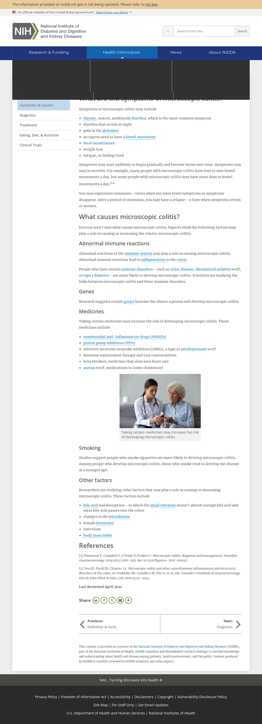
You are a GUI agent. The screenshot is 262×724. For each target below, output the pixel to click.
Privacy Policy (46, 696)
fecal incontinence (99, 143)
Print (95, 600)
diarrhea (138, 118)
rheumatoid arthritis (213, 269)
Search (242, 31)
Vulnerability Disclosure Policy (202, 696)
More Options (128, 600)
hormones (105, 523)
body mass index (97, 535)
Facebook (104, 600)
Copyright (165, 696)
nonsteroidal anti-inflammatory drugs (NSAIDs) (125, 337)
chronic (89, 118)
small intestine (163, 505)
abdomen (110, 130)
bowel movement (141, 137)
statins (89, 368)
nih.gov (151, 4)
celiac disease (181, 269)
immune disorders (137, 269)
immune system (138, 253)
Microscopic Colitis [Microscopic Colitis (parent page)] (40, 84)
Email (120, 600)
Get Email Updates (153, 705)
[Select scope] (167, 31)
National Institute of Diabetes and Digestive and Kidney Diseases (182, 646)
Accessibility (120, 696)
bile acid (90, 505)
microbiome (119, 516)
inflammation (153, 259)
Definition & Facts (34, 95)
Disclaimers (144, 696)
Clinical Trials (31, 145)
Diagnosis (28, 115)
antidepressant (194, 349)
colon (181, 259)
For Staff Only (123, 705)
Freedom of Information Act (83, 696)
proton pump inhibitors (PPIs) (109, 343)
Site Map (100, 705)
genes (129, 301)
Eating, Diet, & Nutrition (39, 135)
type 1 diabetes (96, 275)
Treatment (28, 125)
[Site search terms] (204, 31)
